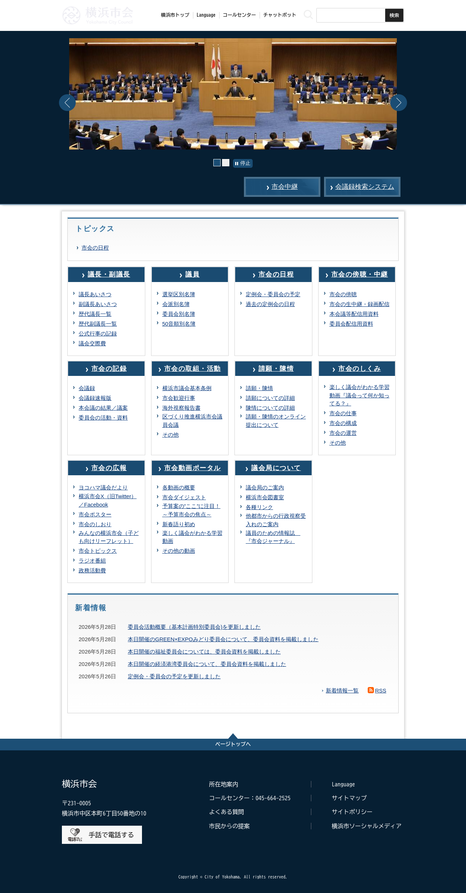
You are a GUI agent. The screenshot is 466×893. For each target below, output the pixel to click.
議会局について (276, 468)
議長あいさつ (95, 294)
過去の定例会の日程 (270, 304)
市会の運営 (343, 433)
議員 (192, 274)
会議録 (87, 388)
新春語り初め (178, 524)
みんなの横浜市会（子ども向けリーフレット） (109, 537)
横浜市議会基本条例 (187, 388)
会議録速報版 (95, 398)
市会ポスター (95, 514)
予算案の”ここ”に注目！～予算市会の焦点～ (191, 510)
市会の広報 (109, 468)
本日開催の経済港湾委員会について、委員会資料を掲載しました (207, 664)
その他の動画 (178, 551)
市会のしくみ (359, 368)
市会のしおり (95, 524)
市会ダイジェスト (184, 497)
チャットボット (279, 15)
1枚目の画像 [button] (220, 163)
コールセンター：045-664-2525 (250, 798)
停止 (245, 163)
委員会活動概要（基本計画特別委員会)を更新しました (194, 627)
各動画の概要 (178, 487)
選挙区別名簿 (178, 294)
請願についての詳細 (270, 398)
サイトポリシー (352, 812)
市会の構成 (343, 423)
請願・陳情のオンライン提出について (276, 420)
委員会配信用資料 (351, 324)
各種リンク (259, 507)
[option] (233, 94)
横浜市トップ (175, 15)
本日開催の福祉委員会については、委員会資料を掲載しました (204, 651)
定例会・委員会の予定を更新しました (174, 676)
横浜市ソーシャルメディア (367, 826)
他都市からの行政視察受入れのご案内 (276, 520)
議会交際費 (92, 343)
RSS (380, 690)
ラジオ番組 (92, 560)
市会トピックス (98, 551)
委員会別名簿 (178, 314)
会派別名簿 (176, 304)
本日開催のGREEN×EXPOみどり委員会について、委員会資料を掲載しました (223, 639)
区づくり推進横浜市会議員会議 (192, 420)
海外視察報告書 (181, 408)
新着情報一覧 (342, 690)
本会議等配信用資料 (354, 314)
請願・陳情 (276, 368)
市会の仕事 (343, 413)
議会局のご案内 (265, 487)
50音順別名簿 (179, 324)
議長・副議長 (109, 274)
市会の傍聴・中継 (359, 274)
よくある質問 (226, 812)
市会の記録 (109, 368)
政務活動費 (92, 570)
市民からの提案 (229, 826)
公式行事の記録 (98, 333)
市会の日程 (95, 248)
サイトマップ (349, 798)
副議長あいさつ (98, 304)
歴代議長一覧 (95, 314)
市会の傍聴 (343, 294)
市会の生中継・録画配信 (359, 304)
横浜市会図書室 (265, 497)
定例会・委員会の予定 (273, 294)
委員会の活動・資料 (103, 417)
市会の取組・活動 (192, 368)
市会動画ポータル (192, 468)
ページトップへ (233, 744)
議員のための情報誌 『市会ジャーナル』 (273, 537)
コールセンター (239, 15)
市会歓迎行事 (178, 398)
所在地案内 (223, 784)
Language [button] (206, 15)
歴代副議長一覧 (98, 324)
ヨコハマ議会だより (103, 487)
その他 (170, 435)
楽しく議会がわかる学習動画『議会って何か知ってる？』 (359, 395)
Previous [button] (67, 102)
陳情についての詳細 (270, 408)
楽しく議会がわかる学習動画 (192, 537)
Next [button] (398, 102)
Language (343, 784)
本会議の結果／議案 (103, 408)
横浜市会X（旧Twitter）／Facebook (108, 500)
